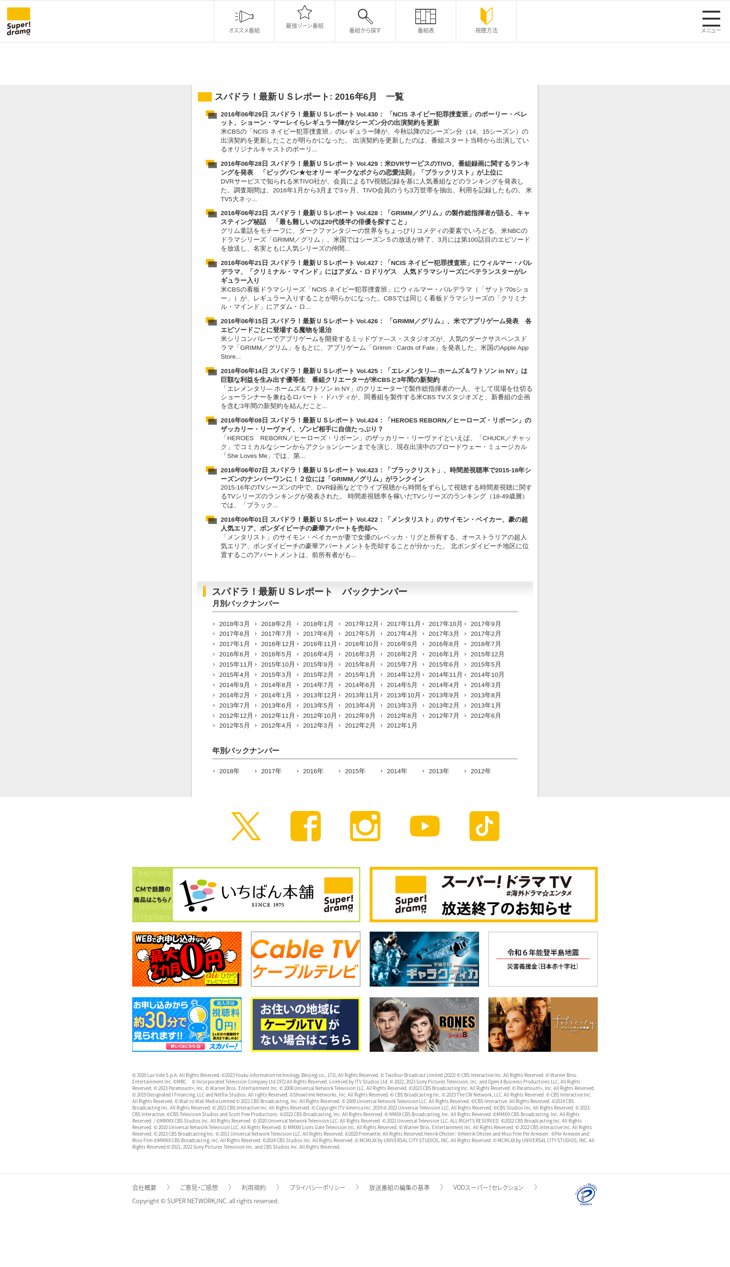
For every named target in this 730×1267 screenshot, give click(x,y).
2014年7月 (318, 684)
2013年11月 (362, 695)
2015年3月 (276, 674)
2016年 (313, 771)
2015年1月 (360, 674)
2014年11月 (446, 674)
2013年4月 (360, 705)
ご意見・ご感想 (205, 1187)
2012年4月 (276, 725)
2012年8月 (402, 715)
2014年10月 (488, 674)
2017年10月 (446, 623)
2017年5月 (360, 633)
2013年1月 (486, 705)
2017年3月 (444, 633)
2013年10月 (404, 695)
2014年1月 (276, 695)
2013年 (439, 771)
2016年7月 (486, 643)
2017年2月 (486, 633)
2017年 (271, 771)
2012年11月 (278, 715)
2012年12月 (236, 715)
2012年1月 (402, 725)
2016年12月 (278, 643)
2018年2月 (276, 623)
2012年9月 (360, 715)
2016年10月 (362, 643)
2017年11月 (404, 623)
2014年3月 (486, 684)
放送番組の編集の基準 (406, 1187)
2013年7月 (234, 705)
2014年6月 (360, 684)
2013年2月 (444, 705)
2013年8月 (486, 695)
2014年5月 (402, 684)
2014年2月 (234, 695)
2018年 (229, 771)
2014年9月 (234, 684)
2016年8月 (444, 643)
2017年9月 (486, 623)
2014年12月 (404, 674)
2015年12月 (488, 654)
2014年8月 (276, 684)
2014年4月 (444, 684)
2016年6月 (234, 654)
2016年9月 (402, 643)
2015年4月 (234, 674)
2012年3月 (318, 725)
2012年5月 (234, 725)
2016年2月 (402, 654)
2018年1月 (318, 623)
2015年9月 (318, 664)
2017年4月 (402, 633)
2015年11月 (236, 664)
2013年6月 (276, 705)
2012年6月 (486, 715)
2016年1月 (444, 654)
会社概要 (150, 1187)
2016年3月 (360, 654)
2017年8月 (234, 633)
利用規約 (260, 1187)
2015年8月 (360, 664)
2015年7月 (402, 664)
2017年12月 (362, 623)
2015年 (355, 771)
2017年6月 (318, 633)
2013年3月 (402, 705)
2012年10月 (320, 715)
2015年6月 (444, 664)
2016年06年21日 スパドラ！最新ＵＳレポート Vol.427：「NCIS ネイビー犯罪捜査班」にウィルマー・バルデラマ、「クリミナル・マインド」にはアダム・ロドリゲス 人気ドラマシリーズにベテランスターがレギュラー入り (376, 271)
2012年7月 (444, 715)
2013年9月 (444, 695)
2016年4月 (318, 654)
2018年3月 (234, 623)
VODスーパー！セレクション (495, 1187)
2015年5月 (486, 664)
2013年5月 (318, 705)
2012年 (481, 771)
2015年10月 (278, 664)
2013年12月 (320, 695)
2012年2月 (360, 725)
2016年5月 (276, 654)
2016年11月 (320, 643)
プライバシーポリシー (324, 1187)
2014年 (397, 771)
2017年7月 (276, 633)
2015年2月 (318, 674)
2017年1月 (234, 643)
